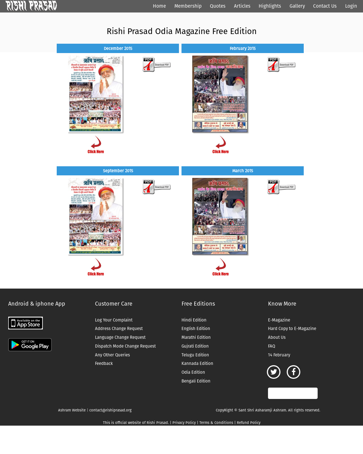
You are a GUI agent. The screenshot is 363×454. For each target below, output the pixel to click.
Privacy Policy (184, 423)
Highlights (270, 6)
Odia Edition (193, 372)
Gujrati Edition (195, 346)
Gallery (297, 6)
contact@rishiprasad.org (110, 410)
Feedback (104, 363)
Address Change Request (119, 328)
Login (351, 6)
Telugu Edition (195, 355)
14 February (279, 355)
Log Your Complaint (113, 320)
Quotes (217, 6)
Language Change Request (120, 337)
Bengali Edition (196, 381)
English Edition (196, 328)
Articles (242, 6)
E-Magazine (279, 320)
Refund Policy (248, 423)
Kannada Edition (197, 363)
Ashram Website (72, 410)
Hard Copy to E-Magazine (292, 328)
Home (159, 6)
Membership (188, 6)
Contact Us (325, 6)
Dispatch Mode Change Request (125, 346)
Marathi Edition (196, 337)
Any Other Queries (112, 355)
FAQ (271, 346)
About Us (277, 337)
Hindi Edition (194, 320)
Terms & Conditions (216, 423)
